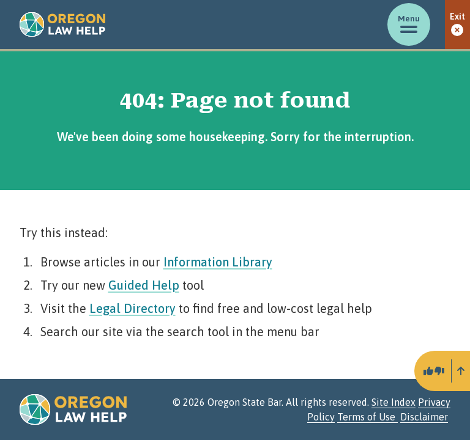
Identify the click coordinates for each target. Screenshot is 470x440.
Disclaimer (424, 416)
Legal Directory (132, 308)
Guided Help (143, 285)
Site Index (393, 402)
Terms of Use (367, 416)
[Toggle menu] (408, 24)
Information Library (217, 262)
